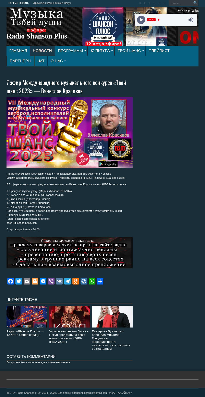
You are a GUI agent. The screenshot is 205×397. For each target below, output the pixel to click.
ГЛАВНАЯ (18, 51)
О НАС (58, 61)
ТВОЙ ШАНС (131, 51)
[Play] (141, 20)
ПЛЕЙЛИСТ (159, 51)
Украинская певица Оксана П (49, 3)
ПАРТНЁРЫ (20, 61)
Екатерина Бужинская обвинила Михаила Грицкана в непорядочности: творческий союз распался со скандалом (111, 340)
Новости (42, 51)
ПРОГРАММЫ (72, 51)
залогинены (35, 362)
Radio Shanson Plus (37, 36)
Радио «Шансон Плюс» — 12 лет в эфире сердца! (25, 333)
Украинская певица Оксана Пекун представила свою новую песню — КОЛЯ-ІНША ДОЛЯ (68, 336)
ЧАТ (41, 61)
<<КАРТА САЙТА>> (120, 392)
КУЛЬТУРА (102, 51)
